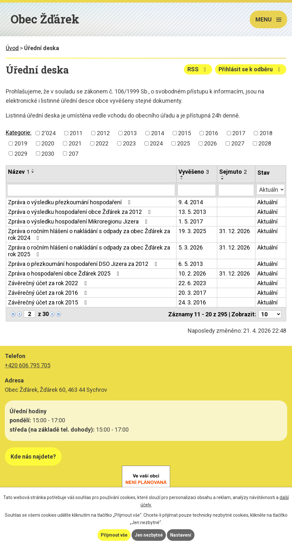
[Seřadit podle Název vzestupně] (33, 169)
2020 (47, 143)
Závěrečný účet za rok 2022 (49, 283)
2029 (20, 153)
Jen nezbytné (149, 535)
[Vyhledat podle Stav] (270, 189)
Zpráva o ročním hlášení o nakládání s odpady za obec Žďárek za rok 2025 (89, 251)
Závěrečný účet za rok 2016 (49, 292)
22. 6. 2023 (192, 283)
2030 (47, 153)
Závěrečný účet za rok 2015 (49, 302)
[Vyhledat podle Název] (91, 190)
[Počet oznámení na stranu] (269, 314)
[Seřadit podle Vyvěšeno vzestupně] (181, 176)
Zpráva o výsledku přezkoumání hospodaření (70, 202)
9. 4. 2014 (190, 202)
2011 (76, 133)
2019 (20, 143)
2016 (211, 133)
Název (19, 171)
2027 (237, 143)
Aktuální (267, 202)
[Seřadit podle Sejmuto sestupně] (222, 179)
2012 (103, 133)
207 (73, 153)
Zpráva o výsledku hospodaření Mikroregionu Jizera (79, 221)
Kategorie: (18, 132)
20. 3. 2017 (192, 292)
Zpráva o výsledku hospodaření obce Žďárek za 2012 (80, 211)
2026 (210, 143)
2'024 (48, 133)
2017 (238, 133)
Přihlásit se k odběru (251, 69)
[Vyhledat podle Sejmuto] (236, 190)
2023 (129, 143)
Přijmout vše (114, 535)
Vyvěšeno (193, 171)
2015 (184, 133)
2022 (102, 143)
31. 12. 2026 (234, 231)
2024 (156, 143)
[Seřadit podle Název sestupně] (33, 172)
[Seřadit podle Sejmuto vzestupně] (222, 176)
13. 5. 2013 (192, 211)
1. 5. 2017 (190, 221)
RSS (198, 69)
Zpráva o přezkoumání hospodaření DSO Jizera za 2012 (84, 263)
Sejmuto (233, 171)
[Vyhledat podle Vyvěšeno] (196, 190)
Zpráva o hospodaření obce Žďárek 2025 (65, 273)
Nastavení (180, 535)
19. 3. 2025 (192, 231)
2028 (264, 143)
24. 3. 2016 (192, 302)
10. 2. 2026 (192, 273)
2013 (130, 133)
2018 (266, 133)
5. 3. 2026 (190, 247)
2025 (183, 143)
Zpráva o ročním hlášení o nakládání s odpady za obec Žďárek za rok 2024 (89, 234)
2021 (75, 143)
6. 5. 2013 (190, 263)
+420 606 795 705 (27, 365)
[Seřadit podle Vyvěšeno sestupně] (181, 179)
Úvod (12, 48)
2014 (157, 133)
